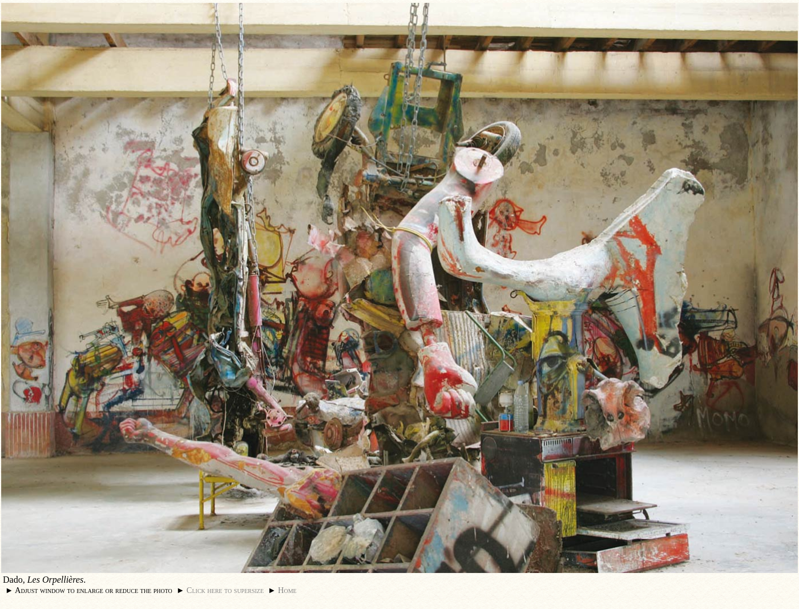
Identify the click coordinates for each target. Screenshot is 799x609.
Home (287, 590)
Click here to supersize (225, 590)
